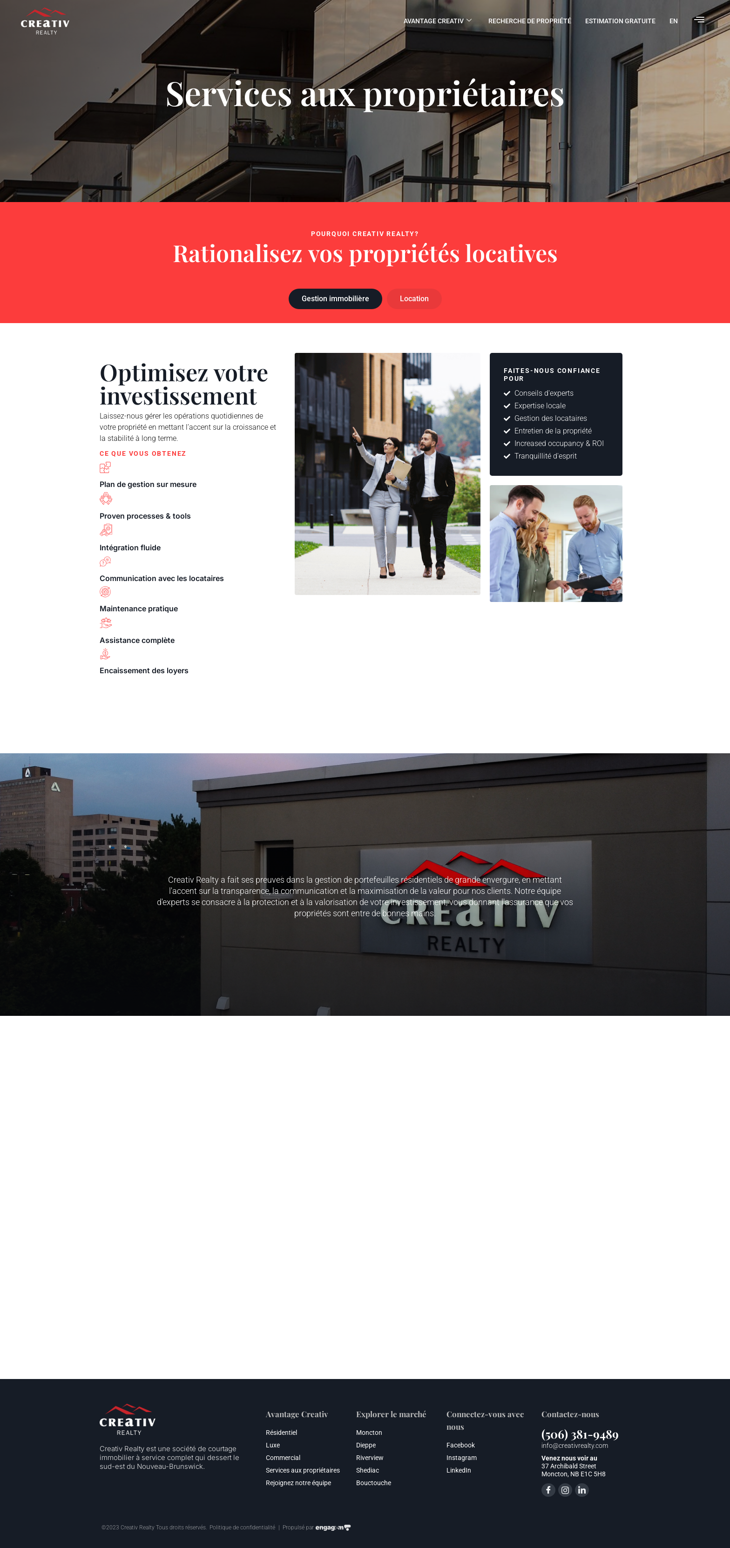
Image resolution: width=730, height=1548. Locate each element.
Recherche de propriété (529, 21)
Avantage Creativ (438, 21)
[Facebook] (548, 1490)
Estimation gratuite (620, 21)
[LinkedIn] (582, 1490)
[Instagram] (565, 1490)
